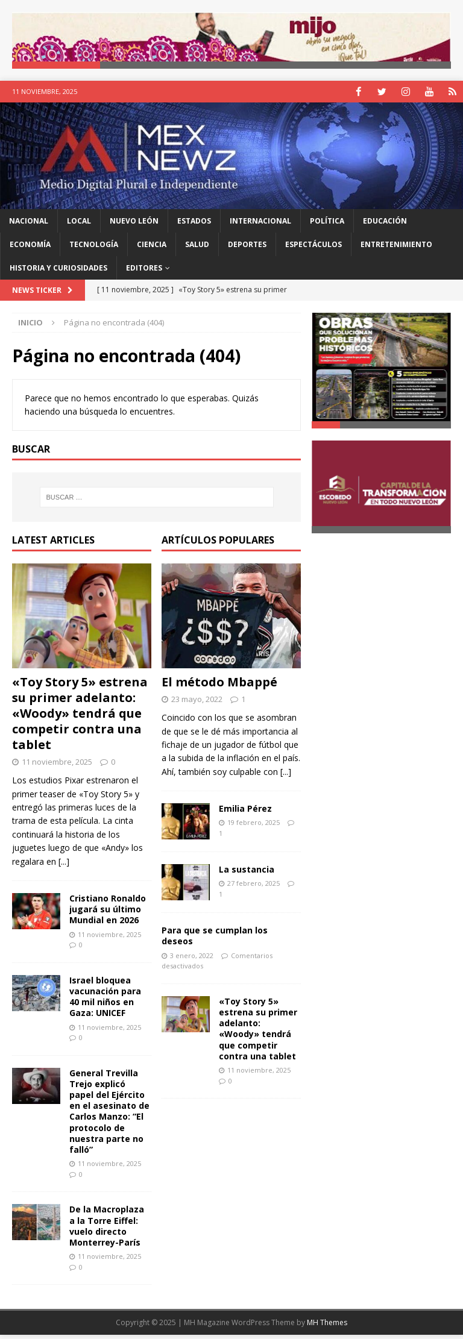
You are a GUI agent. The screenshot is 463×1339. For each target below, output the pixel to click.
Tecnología (93, 249)
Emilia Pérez (245, 813)
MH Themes (327, 1327)
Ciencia (151, 249)
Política (327, 226)
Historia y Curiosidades (58, 273)
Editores (144, 273)
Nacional (28, 226)
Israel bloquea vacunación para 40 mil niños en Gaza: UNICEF (105, 1001)
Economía (30, 249)
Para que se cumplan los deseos (215, 940)
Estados (194, 226)
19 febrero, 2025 (253, 827)
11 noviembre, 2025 (57, 765)
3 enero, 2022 (191, 960)
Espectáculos (313, 249)
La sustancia (246, 874)
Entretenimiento (396, 249)
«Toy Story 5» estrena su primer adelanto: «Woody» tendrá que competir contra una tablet (80, 717)
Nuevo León (134, 226)
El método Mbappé (219, 686)
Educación (385, 226)
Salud (197, 249)
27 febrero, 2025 (253, 887)
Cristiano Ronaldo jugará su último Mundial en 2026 (107, 913)
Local (79, 226)
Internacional (260, 226)
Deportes (247, 249)
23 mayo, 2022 (196, 703)
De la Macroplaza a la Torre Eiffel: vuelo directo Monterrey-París (106, 1230)
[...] (63, 866)
